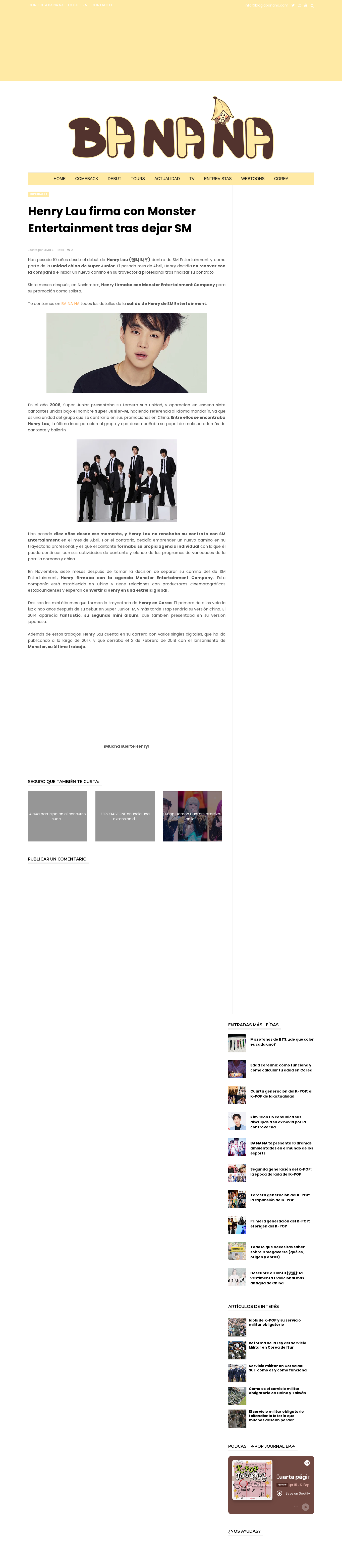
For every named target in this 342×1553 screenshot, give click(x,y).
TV (191, 179)
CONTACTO (101, 5)
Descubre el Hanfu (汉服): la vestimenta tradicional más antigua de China (277, 1278)
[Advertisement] (72, 46)
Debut (114, 179)
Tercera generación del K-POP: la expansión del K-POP (280, 1198)
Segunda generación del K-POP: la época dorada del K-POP (281, 1172)
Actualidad (167, 179)
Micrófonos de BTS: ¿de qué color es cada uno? (282, 1042)
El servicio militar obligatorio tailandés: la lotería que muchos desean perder (276, 1416)
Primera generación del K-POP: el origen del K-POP (280, 1224)
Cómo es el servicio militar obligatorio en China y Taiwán (277, 1390)
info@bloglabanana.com (266, 5)
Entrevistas (218, 179)
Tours (138, 179)
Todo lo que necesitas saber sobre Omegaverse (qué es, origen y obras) (277, 1252)
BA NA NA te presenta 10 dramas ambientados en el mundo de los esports (281, 1148)
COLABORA (77, 5)
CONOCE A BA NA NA (46, 5)
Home (59, 179)
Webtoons (253, 179)
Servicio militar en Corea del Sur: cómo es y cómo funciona (278, 1368)
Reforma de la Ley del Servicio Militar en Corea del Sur (277, 1345)
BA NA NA (70, 303)
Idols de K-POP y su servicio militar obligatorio (275, 1322)
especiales (38, 194)
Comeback (86, 179)
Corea (281, 179)
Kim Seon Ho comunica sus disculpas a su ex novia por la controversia (278, 1122)
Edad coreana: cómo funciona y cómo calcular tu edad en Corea (281, 1068)
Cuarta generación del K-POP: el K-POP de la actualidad (281, 1094)
